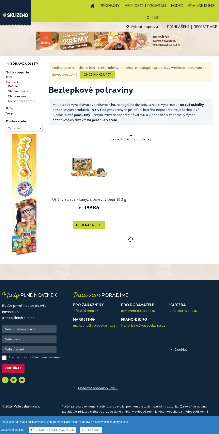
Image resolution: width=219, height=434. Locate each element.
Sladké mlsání (18, 91)
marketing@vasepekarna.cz (94, 325)
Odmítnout (91, 430)
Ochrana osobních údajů (98, 388)
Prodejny (109, 6)
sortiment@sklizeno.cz (138, 311)
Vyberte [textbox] (14, 128)
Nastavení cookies (12, 429)
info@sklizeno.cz (85, 311)
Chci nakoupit (97, 74)
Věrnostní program (145, 6)
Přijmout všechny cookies (52, 430)
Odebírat (13, 368)
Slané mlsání (17, 96)
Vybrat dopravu (144, 27)
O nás (152, 18)
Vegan (10, 113)
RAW (9, 108)
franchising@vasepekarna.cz (143, 325)
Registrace (205, 27)
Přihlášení (178, 27)
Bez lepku (13, 82)
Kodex (177, 6)
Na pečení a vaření (21, 101)
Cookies (181, 349)
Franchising (201, 6)
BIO (9, 77)
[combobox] (24, 128)
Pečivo (13, 86)
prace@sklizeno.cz (183, 311)
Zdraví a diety (22, 64)
